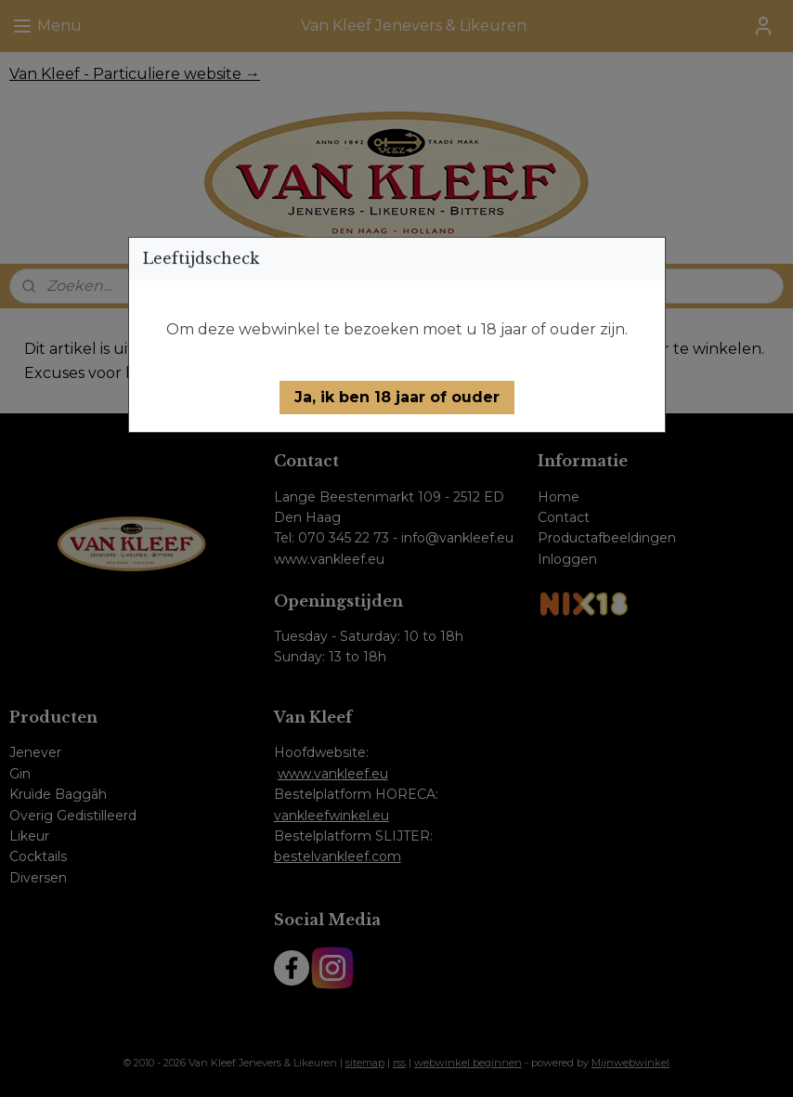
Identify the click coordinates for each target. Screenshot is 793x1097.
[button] (397, 397)
